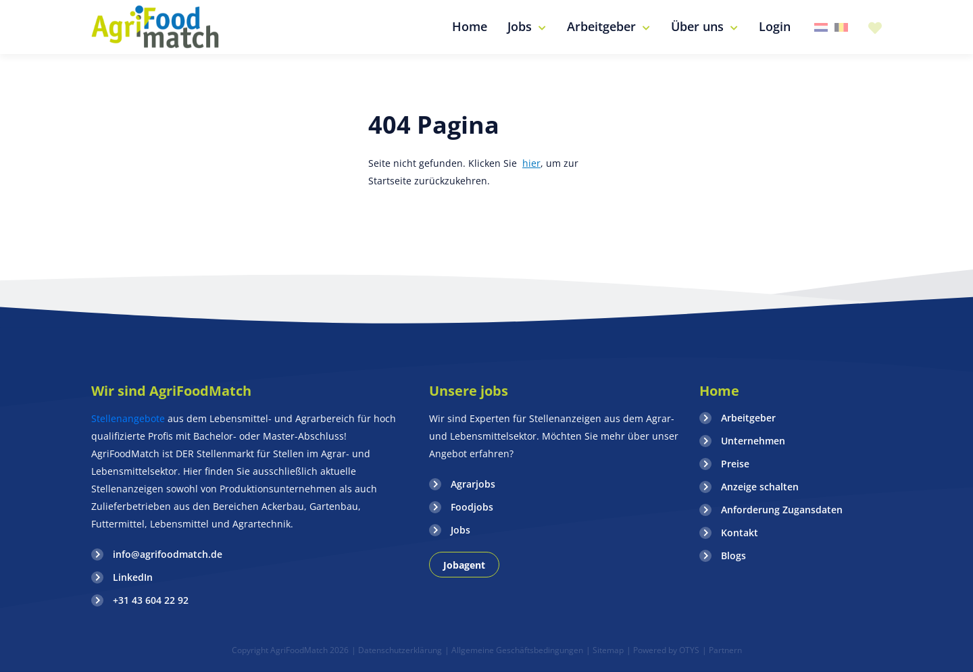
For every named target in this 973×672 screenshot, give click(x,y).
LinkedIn (133, 577)
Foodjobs (472, 506)
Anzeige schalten (760, 486)
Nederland (821, 27)
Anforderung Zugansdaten (782, 509)
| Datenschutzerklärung (396, 650)
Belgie (841, 27)
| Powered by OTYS (662, 650)
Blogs (733, 555)
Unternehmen (753, 440)
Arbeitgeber (748, 417)
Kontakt (739, 532)
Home (719, 391)
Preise (735, 463)
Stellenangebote (129, 418)
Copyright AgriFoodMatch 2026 (290, 650)
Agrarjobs (473, 483)
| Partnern (722, 650)
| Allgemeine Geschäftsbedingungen (514, 650)
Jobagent (464, 565)
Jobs (460, 529)
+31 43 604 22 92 (151, 600)
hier (531, 163)
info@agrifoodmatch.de (167, 554)
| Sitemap (605, 650)
